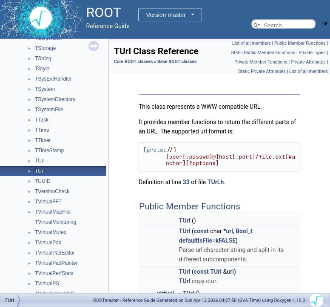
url (229, 231)
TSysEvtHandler (53, 79)
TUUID (43, 181)
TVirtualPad (48, 243)
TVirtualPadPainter (56, 263)
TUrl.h (216, 182)
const (201, 231)
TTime (42, 130)
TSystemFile (49, 110)
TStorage (45, 48)
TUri (40, 161)
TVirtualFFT (48, 202)
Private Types (312, 52)
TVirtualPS (47, 284)
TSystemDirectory (55, 99)
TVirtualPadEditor (55, 253)
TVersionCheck (52, 191)
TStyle (42, 69)
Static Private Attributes (262, 71)
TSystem (45, 89)
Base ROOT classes (177, 61)
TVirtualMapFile (53, 212)
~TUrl (186, 293)
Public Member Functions (300, 43)
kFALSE (226, 240)
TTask (41, 120)
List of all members (251, 43)
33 (186, 182)
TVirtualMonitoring (55, 222)
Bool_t (244, 231)
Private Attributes (308, 62)
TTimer (43, 140)
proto (155, 150)
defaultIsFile (195, 240)
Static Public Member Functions (263, 52)
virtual (165, 293)
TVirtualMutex (50, 232)
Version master (166, 15)
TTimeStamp (49, 151)
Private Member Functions (260, 62)
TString (43, 58)
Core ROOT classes (133, 61)
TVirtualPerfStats (54, 273)
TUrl (40, 171)
